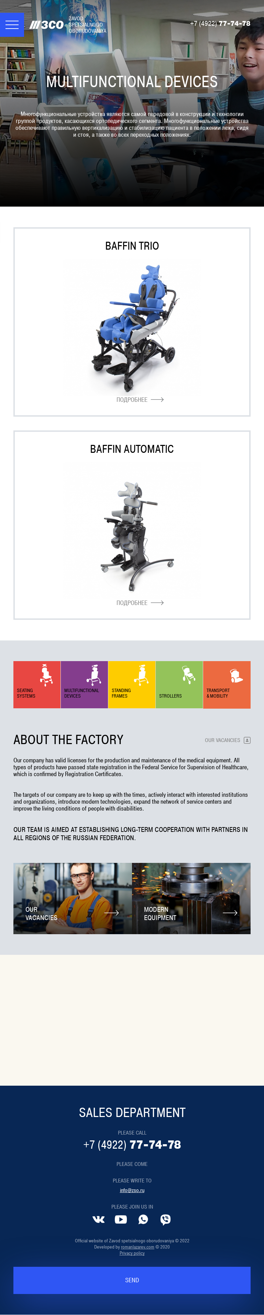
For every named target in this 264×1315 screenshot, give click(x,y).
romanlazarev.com (137, 1247)
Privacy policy (132, 1253)
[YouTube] (121, 1219)
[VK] (98, 1219)
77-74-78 (220, 24)
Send (132, 1280)
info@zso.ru (132, 1190)
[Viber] (166, 1219)
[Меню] (12, 25)
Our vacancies (222, 740)
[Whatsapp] (143, 1219)
